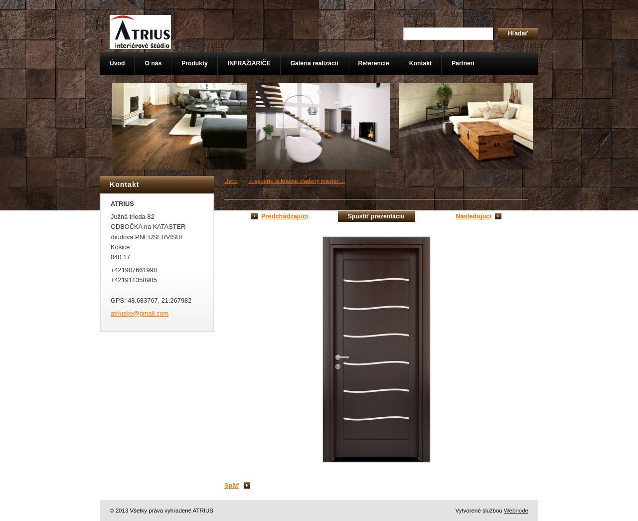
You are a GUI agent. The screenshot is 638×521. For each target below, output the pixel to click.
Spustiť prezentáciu (376, 216)
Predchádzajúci (284, 216)
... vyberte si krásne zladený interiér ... (296, 181)
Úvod (231, 181)
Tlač (527, 13)
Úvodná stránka (418, 13)
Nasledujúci (473, 216)
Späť (231, 485)
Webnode (516, 511)
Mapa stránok (467, 13)
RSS (502, 13)
